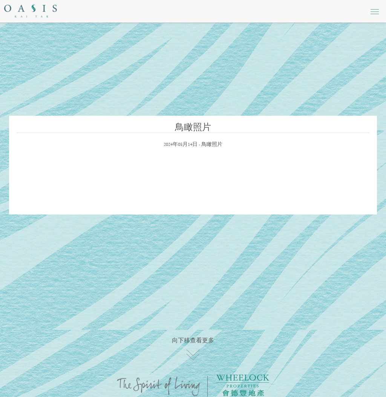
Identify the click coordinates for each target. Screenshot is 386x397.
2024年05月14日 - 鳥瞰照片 (193, 145)
